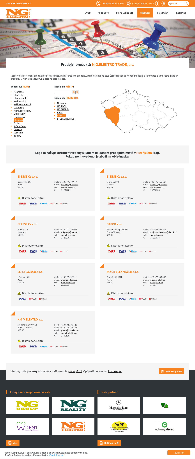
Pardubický (19, 116)
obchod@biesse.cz (69, 184)
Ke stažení (163, 13)
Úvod (88, 13)
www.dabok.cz (156, 235)
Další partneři (111, 443)
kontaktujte (115, 371)
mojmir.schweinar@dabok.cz (163, 232)
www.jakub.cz (156, 282)
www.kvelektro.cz (69, 333)
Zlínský (17, 135)
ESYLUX (61, 115)
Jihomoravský (21, 98)
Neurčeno (19, 91)
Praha (17, 123)
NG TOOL (62, 106)
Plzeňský (18, 119)
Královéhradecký (22, 104)
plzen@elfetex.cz (69, 280)
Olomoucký (19, 113)
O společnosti (124, 13)
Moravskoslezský (22, 110)
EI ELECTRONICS (65, 118)
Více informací (56, 455)
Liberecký (19, 107)
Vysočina (18, 132)
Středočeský (20, 126)
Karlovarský (20, 101)
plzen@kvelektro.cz (70, 330)
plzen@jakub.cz (157, 280)
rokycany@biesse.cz (70, 232)
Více (15, 443)
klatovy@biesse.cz (158, 184)
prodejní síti (75, 371)
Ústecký (18, 129)
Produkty (103, 13)
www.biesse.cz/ (68, 187)
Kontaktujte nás (174, 371)
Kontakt (181, 13)
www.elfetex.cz (68, 282)
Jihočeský (18, 94)
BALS (59, 112)
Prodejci (145, 13)
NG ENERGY (63, 109)
